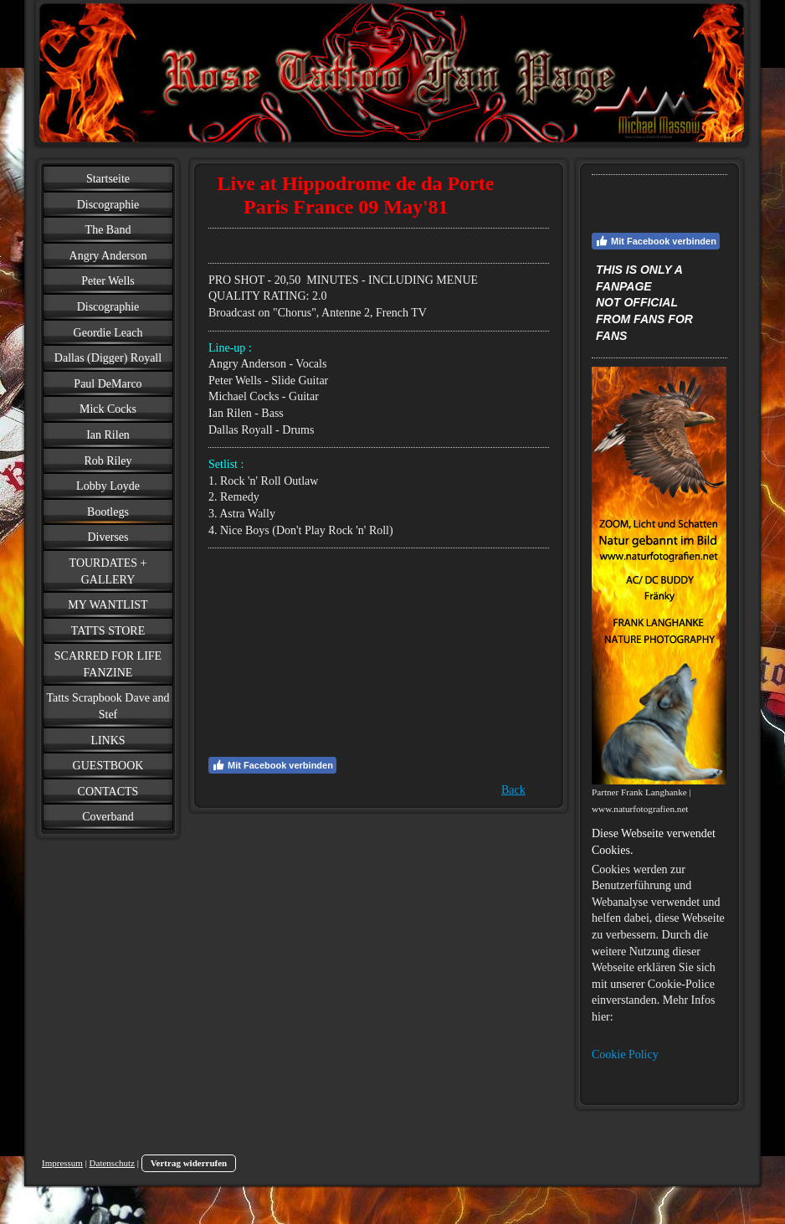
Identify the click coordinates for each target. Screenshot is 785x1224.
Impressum (62, 1163)
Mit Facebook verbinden (272, 765)
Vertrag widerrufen (189, 1163)
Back (513, 790)
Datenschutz (112, 1163)
